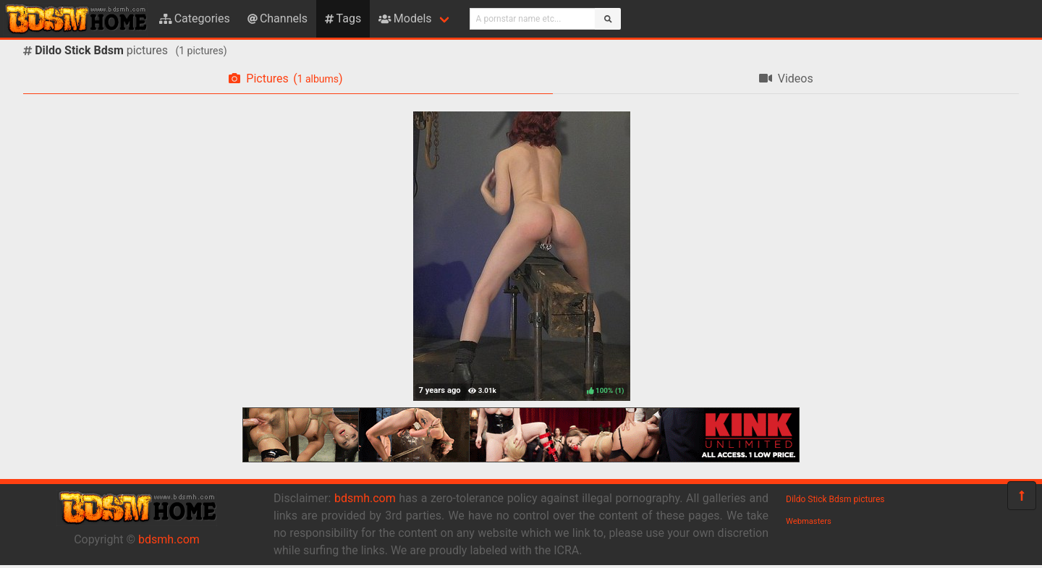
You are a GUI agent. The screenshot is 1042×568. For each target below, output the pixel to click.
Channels (277, 18)
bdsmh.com (169, 539)
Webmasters (808, 521)
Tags (343, 18)
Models (404, 18)
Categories (194, 18)
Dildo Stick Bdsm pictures (835, 499)
